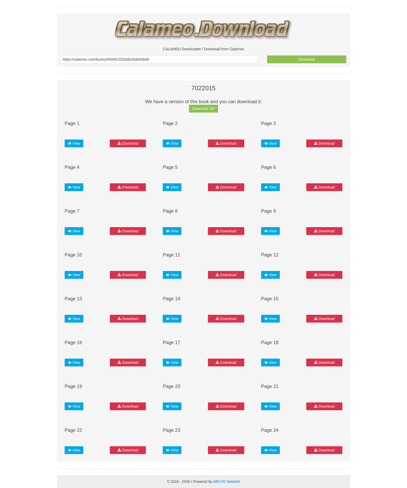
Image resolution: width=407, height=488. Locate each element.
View (74, 143)
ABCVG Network (226, 481)
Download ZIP (203, 109)
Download (307, 59)
